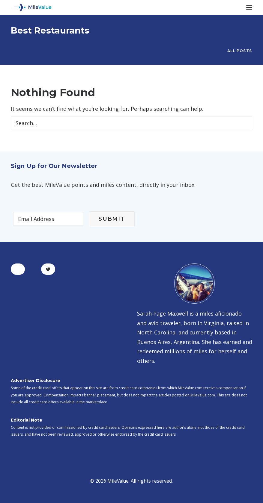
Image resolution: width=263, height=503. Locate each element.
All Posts (239, 51)
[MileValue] (31, 7)
